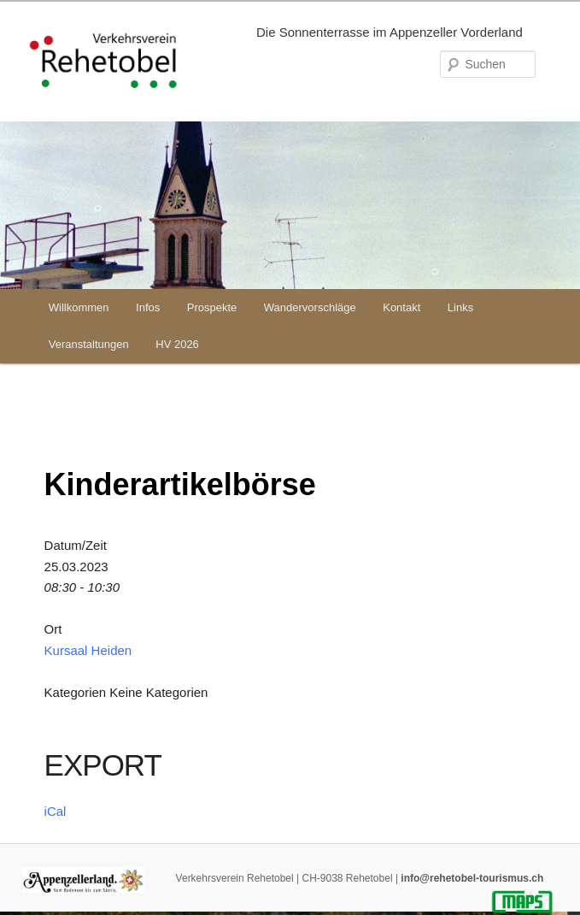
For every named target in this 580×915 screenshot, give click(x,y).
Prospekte (212, 307)
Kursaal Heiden (88, 650)
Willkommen (79, 307)
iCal (55, 811)
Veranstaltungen (89, 344)
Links (460, 307)
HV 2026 (177, 344)
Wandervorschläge (310, 307)
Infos (148, 307)
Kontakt (401, 307)
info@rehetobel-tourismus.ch (472, 878)
